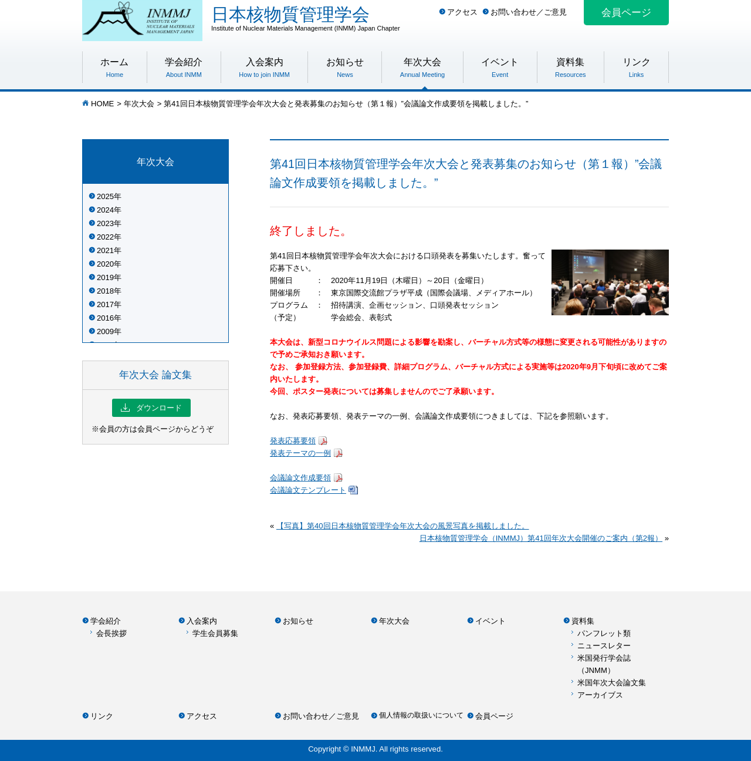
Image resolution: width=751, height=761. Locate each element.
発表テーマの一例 (300, 453)
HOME (102, 103)
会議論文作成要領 (300, 477)
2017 (105, 304)
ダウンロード (151, 407)
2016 (105, 318)
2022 (105, 237)
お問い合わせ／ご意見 (528, 12)
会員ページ (626, 12)
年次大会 (139, 103)
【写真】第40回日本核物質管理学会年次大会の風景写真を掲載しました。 (402, 525)
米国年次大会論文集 (611, 682)
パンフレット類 (604, 633)
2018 (105, 291)
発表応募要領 (293, 440)
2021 (105, 250)
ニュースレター (604, 645)
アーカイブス (600, 695)
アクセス (462, 12)
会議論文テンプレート (308, 490)
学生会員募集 (215, 633)
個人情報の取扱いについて (421, 715)
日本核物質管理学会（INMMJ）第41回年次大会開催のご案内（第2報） (541, 538)
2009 (105, 331)
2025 (105, 196)
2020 (105, 264)
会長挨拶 (111, 633)
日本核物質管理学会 (440, 18)
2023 (105, 223)
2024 (105, 210)
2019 (105, 277)
